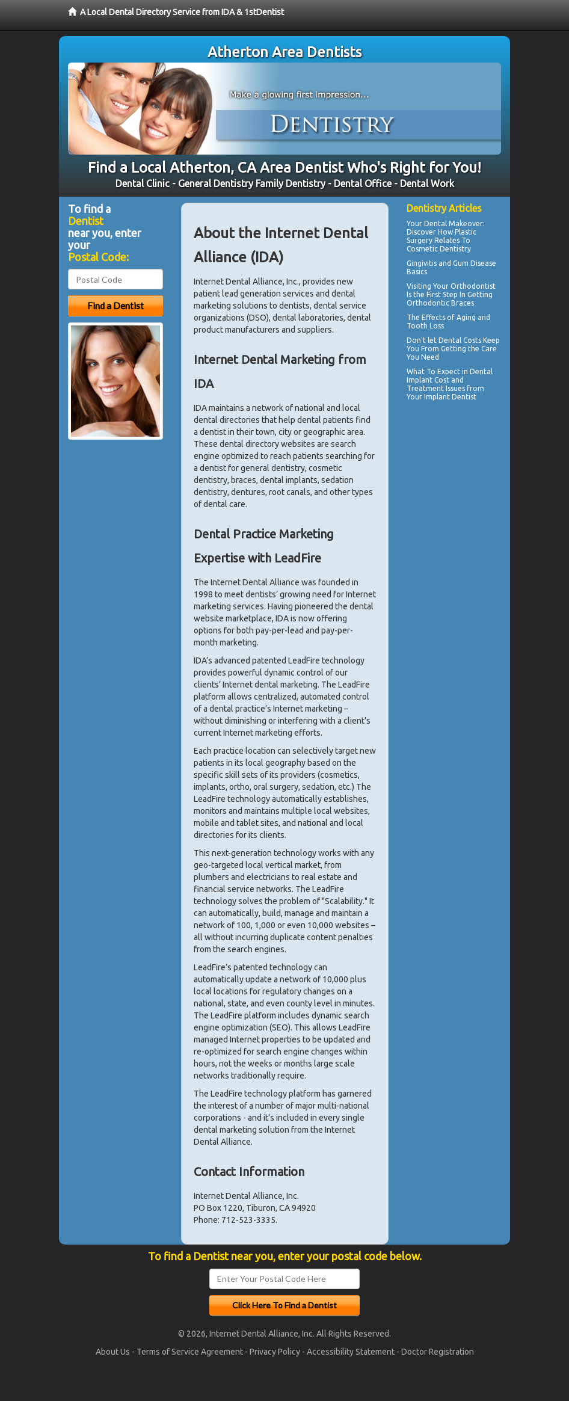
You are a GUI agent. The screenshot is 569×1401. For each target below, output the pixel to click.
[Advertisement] (468, 509)
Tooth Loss (425, 326)
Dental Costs (459, 340)
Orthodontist (473, 286)
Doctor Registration (437, 1351)
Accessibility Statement (351, 1351)
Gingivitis (422, 263)
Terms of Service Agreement (190, 1351)
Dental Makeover (453, 223)
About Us (113, 1351)
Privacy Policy (275, 1351)
